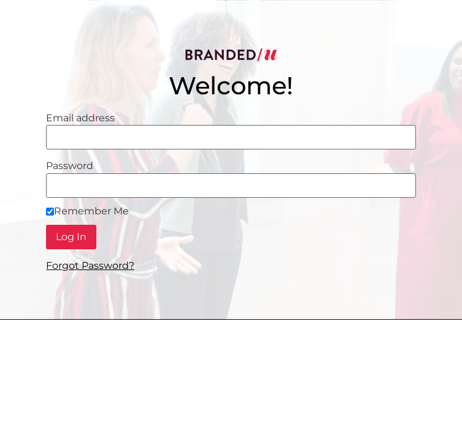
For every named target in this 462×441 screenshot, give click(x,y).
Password (69, 166)
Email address (80, 118)
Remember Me (87, 211)
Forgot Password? (90, 265)
